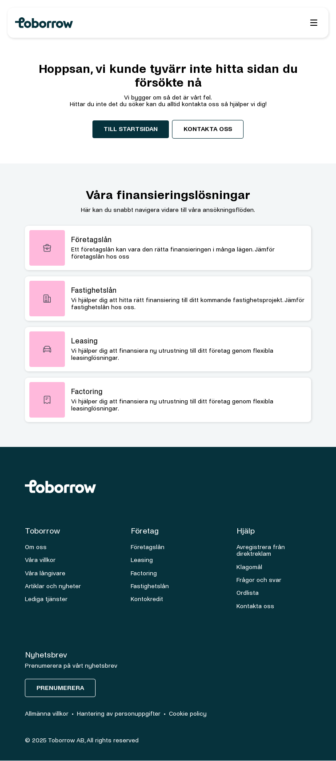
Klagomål (249, 567)
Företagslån (147, 547)
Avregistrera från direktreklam (260, 550)
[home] (101, 22)
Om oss (36, 547)
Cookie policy (188, 713)
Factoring (144, 573)
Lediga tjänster (46, 599)
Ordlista (247, 593)
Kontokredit (147, 599)
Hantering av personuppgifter (118, 713)
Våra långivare (45, 573)
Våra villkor (40, 560)
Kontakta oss (208, 129)
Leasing (142, 560)
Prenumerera (60, 688)
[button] (313, 23)
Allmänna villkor (46, 713)
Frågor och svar (258, 580)
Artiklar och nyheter (53, 586)
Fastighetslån (150, 586)
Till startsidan (131, 129)
